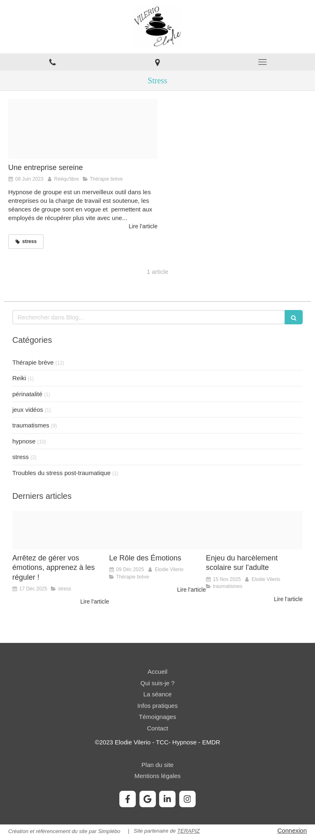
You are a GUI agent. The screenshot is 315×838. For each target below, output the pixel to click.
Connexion (292, 830)
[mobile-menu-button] (262, 62)
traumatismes (30, 425)
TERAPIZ (188, 831)
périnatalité (27, 393)
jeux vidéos (27, 409)
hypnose (24, 441)
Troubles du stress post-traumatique (61, 472)
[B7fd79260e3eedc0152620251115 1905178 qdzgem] (254, 530)
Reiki (19, 377)
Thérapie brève (33, 362)
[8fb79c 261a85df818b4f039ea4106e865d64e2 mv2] (83, 129)
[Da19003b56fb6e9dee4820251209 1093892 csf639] (157, 530)
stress (20, 456)
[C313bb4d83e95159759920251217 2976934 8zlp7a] (60, 530)
